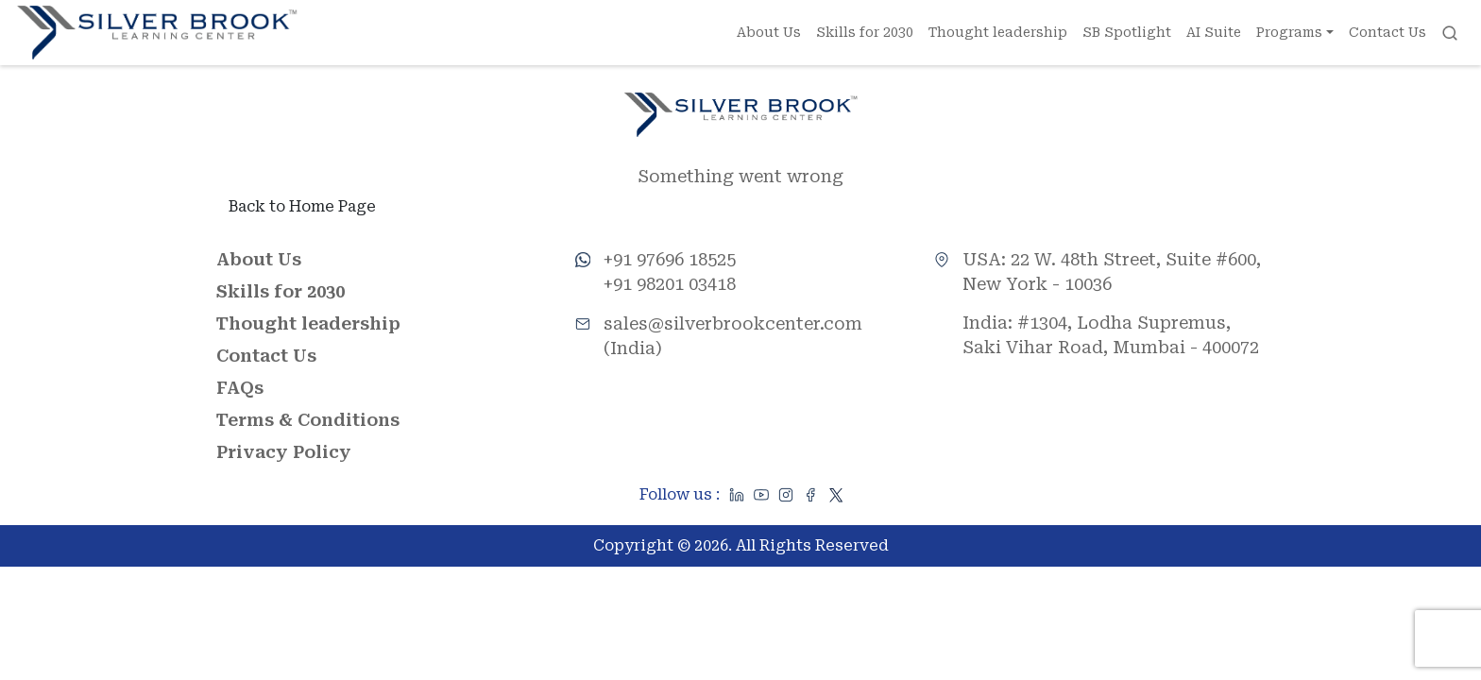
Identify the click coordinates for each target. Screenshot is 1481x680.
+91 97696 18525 (670, 259)
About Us (769, 32)
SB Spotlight (1126, 32)
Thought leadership (997, 32)
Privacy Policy (283, 452)
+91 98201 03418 (670, 284)
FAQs (240, 388)
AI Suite (1213, 32)
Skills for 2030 (864, 32)
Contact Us (1387, 32)
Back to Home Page (302, 206)
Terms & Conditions (308, 420)
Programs (1289, 32)
